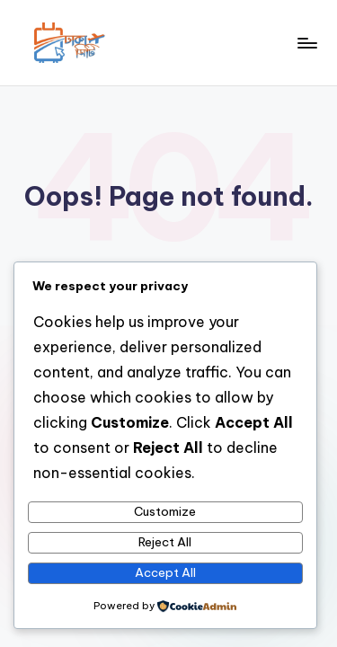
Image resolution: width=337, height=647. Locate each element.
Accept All (165, 572)
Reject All (164, 542)
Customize (165, 511)
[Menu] (306, 43)
